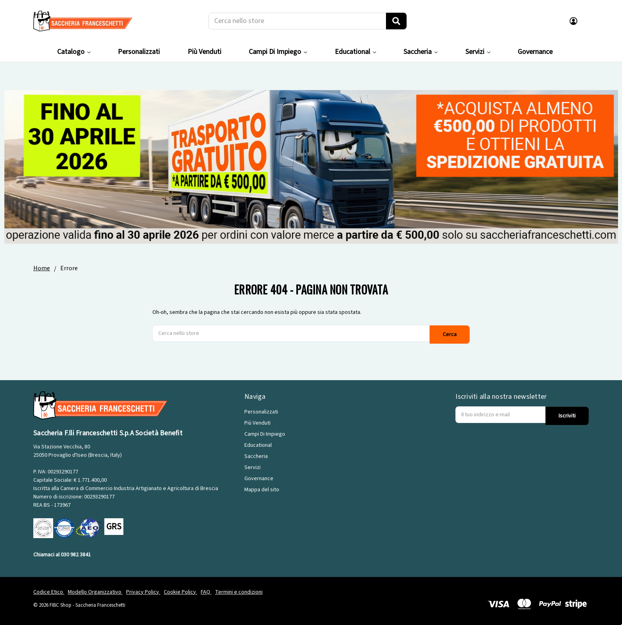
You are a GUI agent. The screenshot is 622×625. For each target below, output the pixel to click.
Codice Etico (48, 591)
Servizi (477, 52)
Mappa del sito (261, 489)
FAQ (206, 591)
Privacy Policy (143, 591)
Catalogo (73, 52)
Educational (355, 52)
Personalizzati (139, 52)
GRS (113, 525)
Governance (535, 52)
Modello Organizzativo (95, 591)
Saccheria (420, 52)
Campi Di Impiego (278, 52)
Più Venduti (204, 52)
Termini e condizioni (239, 591)
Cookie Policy (180, 591)
